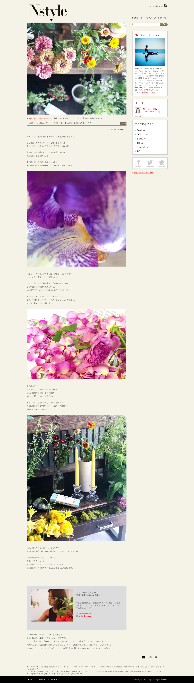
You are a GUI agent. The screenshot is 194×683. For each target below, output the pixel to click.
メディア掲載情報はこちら (145, 92)
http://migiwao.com (86, 613)
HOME (29, 118)
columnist (38, 118)
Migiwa (46, 118)
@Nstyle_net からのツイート (142, 173)
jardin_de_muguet (85, 616)
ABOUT (42, 679)
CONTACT (54, 679)
